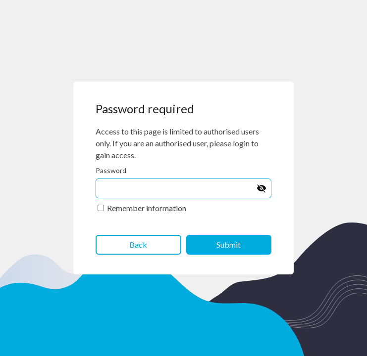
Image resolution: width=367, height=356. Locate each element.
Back (138, 244)
